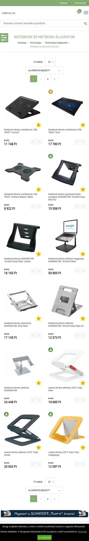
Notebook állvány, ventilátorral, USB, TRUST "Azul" (64, 131)
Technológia (35, 42)
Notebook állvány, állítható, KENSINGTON (16, 389)
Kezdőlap (22, 42)
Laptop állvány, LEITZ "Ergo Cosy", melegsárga (64, 453)
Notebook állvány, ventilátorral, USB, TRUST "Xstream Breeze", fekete (20, 195)
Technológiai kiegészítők (56, 42)
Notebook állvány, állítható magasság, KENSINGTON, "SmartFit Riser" (66, 260)
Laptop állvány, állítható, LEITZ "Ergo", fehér (65, 389)
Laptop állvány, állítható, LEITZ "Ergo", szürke (21, 453)
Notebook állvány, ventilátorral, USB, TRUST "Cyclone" (20, 131)
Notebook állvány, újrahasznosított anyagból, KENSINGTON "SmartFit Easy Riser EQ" (66, 197)
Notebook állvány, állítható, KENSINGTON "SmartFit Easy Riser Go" (66, 324)
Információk (80, 3)
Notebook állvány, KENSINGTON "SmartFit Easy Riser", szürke (19, 260)
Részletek (82, 531)
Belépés (63, 3)
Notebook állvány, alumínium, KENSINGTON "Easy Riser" (18, 324)
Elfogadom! (44, 537)
